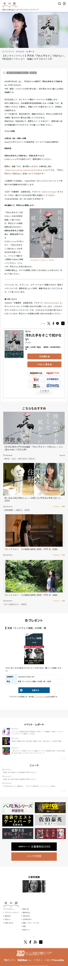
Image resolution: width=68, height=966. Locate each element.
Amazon (36, 370)
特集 (25, 923)
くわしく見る (43, 362)
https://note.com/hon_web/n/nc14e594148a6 (23, 170)
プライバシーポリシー (12, 909)
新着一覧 (27, 906)
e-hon (36, 382)
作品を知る (28, 913)
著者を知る (28, 909)
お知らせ (8, 916)
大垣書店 (44, 388)
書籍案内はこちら (34, 843)
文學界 (19, 933)
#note (14, 456)
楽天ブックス (53, 370)
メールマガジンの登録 (41, 693)
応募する (28, 687)
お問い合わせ (9, 920)
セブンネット (36, 376)
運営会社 (8, 913)
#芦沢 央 (6, 456)
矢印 (63, 754)
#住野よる (19, 507)
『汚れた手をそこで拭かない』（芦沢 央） (42, 260)
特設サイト (28, 927)
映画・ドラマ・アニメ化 (32, 920)
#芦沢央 (27, 507)
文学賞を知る (28, 916)
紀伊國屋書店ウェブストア (53, 376)
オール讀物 (31, 933)
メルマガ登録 (34, 852)
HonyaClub (53, 382)
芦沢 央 (33, 73)
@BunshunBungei (49, 192)
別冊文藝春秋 (46, 933)
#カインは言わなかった (11, 601)
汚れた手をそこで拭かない (17, 73)
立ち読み (43, 355)
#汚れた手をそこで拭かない (26, 456)
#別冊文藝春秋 (8, 507)
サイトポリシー (10, 906)
